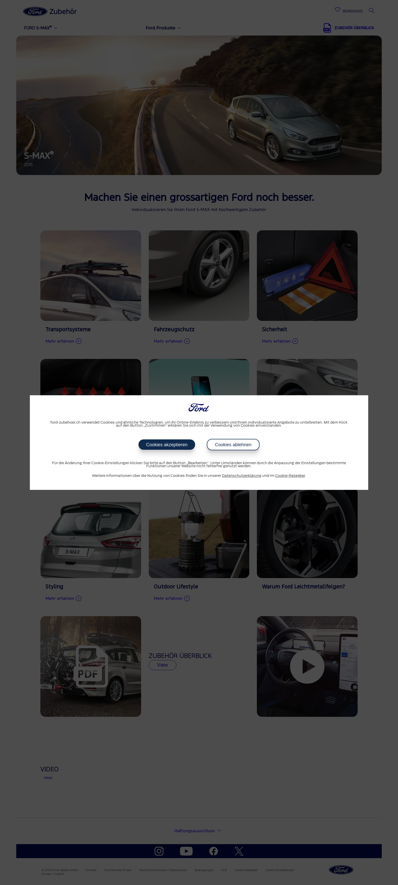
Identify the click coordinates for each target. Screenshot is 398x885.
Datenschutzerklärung (241, 476)
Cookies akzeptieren (166, 444)
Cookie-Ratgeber (290, 476)
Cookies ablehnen (233, 444)
